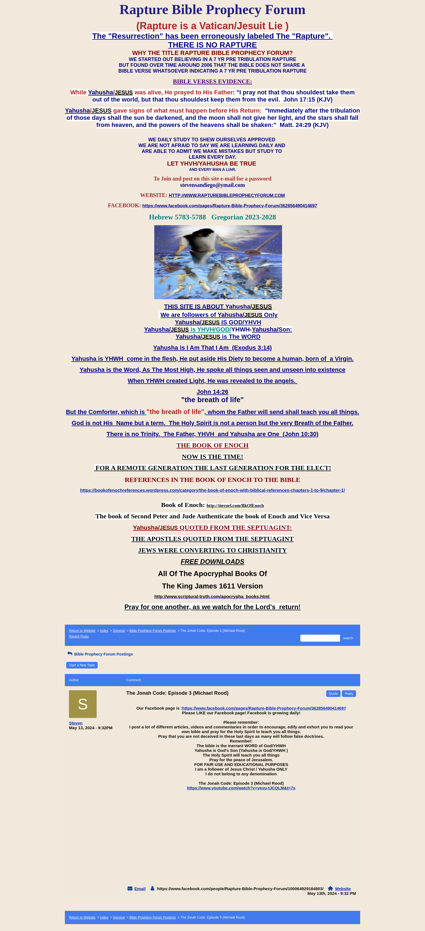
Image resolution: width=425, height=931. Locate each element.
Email (139, 888)
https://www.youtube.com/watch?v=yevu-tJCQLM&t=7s (241, 788)
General (119, 631)
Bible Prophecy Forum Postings (152, 631)
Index (104, 631)
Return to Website (82, 631)
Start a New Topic (82, 665)
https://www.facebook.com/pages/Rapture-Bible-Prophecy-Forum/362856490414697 (264, 708)
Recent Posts (79, 636)
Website (343, 888)
